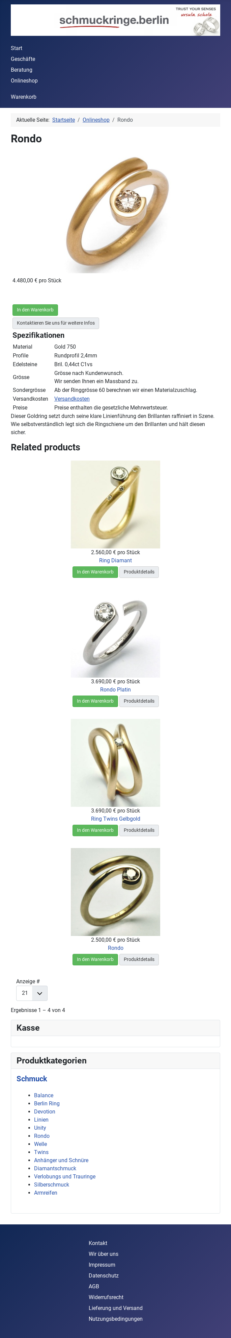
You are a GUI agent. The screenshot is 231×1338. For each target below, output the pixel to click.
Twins (41, 1152)
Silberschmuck (51, 1184)
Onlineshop (24, 80)
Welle (40, 1144)
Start (16, 48)
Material (22, 347)
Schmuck (32, 1078)
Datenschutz (104, 1275)
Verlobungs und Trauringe (64, 1176)
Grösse (21, 377)
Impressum (102, 1265)
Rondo (115, 948)
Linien (41, 1120)
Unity (40, 1128)
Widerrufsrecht (106, 1297)
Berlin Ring (47, 1103)
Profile (20, 355)
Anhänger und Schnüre (61, 1160)
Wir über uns (103, 1254)
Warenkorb (23, 97)
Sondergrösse (29, 390)
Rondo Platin (115, 689)
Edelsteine (25, 364)
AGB (94, 1286)
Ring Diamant (115, 560)
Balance (43, 1095)
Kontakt (98, 1243)
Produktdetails (139, 571)
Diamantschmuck (55, 1168)
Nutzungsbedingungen (116, 1319)
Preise (20, 407)
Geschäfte (23, 59)
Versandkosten (30, 399)
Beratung (21, 70)
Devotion (44, 1111)
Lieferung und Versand (116, 1308)
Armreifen (45, 1193)
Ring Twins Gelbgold (115, 819)
